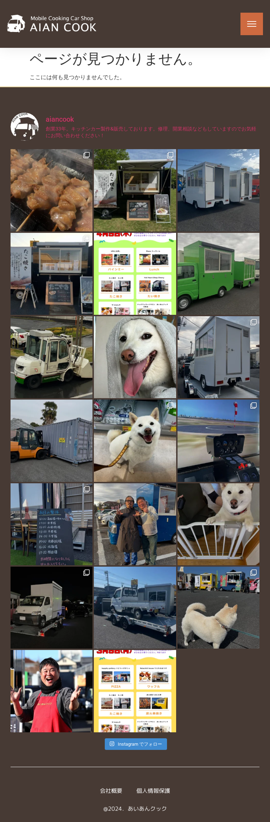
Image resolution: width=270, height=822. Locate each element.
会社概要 (111, 791)
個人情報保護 (153, 791)
